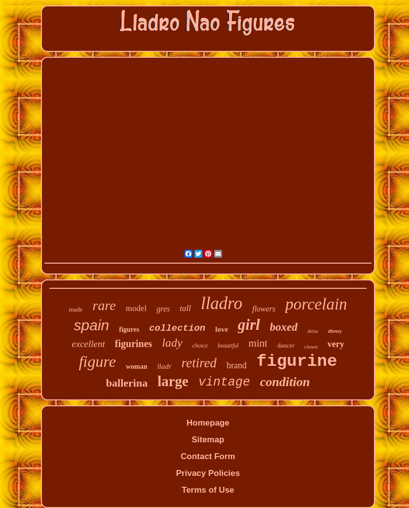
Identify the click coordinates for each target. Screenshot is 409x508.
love (221, 329)
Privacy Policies (208, 473)
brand (236, 365)
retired (199, 362)
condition (285, 382)
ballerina (127, 383)
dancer (286, 345)
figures (129, 329)
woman (137, 366)
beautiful (228, 345)
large (172, 381)
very (336, 344)
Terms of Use (208, 490)
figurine (297, 361)
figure (97, 361)
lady (172, 342)
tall (185, 308)
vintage (224, 382)
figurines (133, 343)
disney (335, 331)
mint (258, 343)
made (75, 309)
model (136, 308)
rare (104, 305)
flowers (263, 309)
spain (92, 325)
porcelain (316, 304)
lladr (164, 366)
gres (163, 309)
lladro (221, 303)
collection (177, 328)
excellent (88, 344)
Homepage (207, 423)
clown (311, 347)
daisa (312, 331)
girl (249, 324)
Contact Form (208, 456)
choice (200, 345)
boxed (283, 327)
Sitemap (207, 439)
